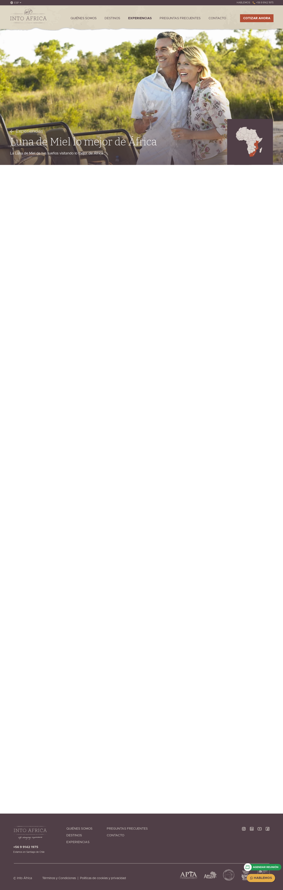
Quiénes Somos (84, 18)
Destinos (112, 18)
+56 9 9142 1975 (262, 2)
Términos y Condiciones (59, 878)
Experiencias (140, 18)
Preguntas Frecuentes (180, 18)
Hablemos (261, 878)
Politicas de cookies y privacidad (103, 878)
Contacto (217, 18)
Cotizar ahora (256, 18)
